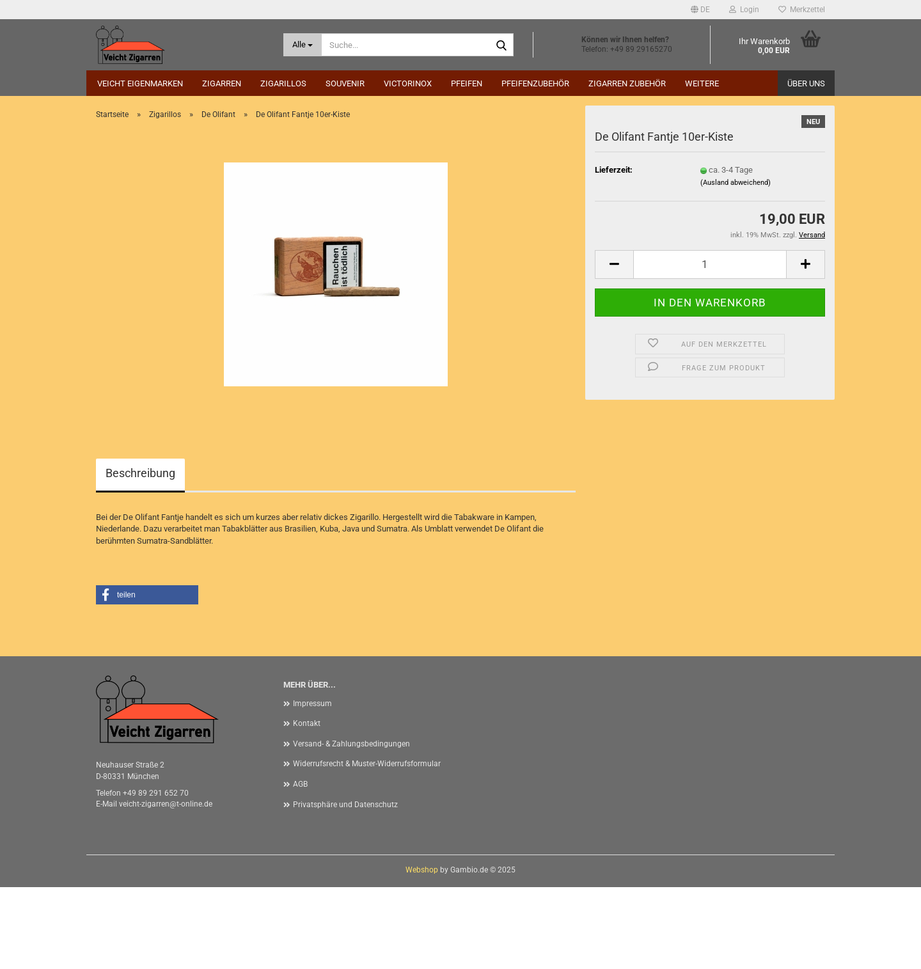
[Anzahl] (710, 346)
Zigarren (221, 83)
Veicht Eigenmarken (140, 83)
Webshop (421, 951)
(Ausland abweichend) (735, 264)
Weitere (702, 83)
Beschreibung (140, 555)
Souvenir (345, 83)
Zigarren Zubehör (627, 83)
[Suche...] (302, 44)
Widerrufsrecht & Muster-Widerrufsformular (367, 845)
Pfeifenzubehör (535, 83)
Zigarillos (283, 83)
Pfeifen (466, 83)
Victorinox (408, 83)
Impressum (312, 785)
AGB (300, 866)
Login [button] (744, 9)
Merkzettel (801, 9)
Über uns (806, 83)
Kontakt (306, 805)
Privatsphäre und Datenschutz (345, 886)
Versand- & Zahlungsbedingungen (351, 825)
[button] (700, 9)
